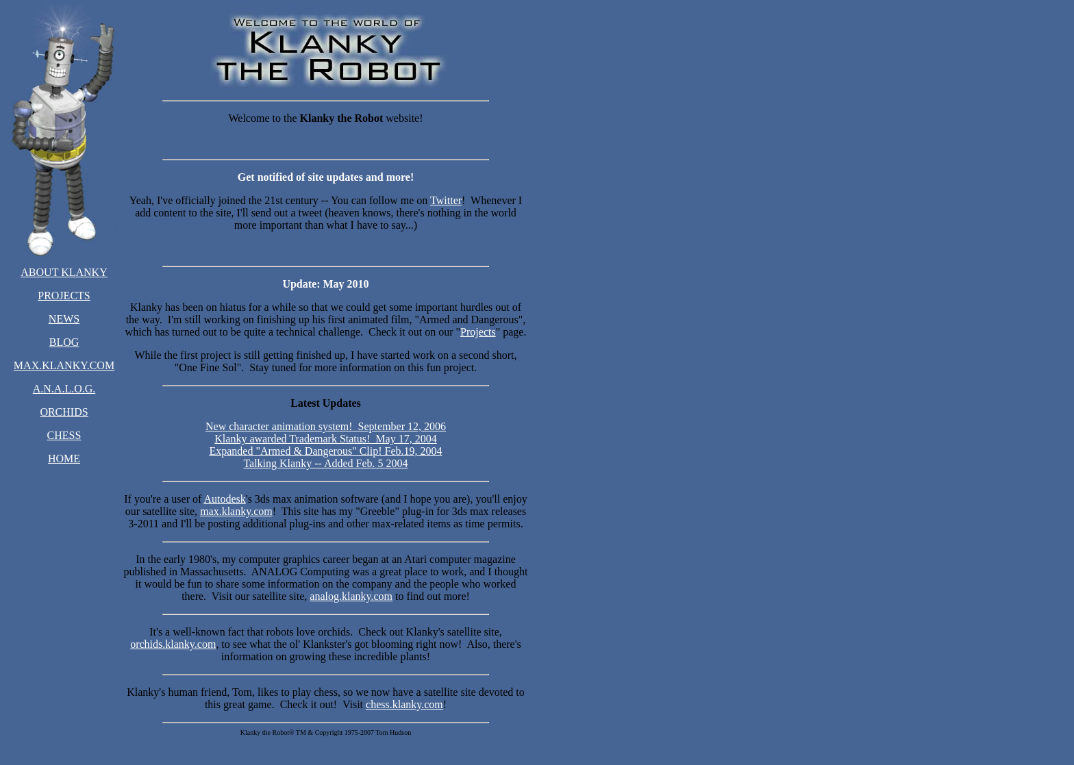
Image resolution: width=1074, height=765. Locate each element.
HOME (64, 458)
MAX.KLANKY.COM (64, 365)
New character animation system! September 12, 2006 (325, 426)
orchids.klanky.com (173, 644)
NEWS (64, 319)
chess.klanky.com (404, 704)
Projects (478, 332)
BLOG (64, 342)
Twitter (446, 200)
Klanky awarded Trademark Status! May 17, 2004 (325, 438)
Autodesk (224, 499)
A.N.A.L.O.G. (64, 388)
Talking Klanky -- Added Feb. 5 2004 (325, 463)
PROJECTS (64, 295)
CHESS (64, 435)
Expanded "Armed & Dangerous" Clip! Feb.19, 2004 (325, 451)
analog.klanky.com (351, 596)
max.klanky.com (236, 511)
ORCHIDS (64, 412)
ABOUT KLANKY (64, 272)
